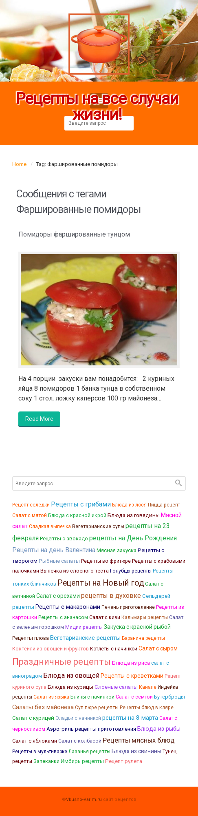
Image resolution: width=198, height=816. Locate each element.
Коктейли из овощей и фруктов (50, 649)
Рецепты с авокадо (64, 538)
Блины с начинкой (92, 697)
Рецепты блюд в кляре (147, 707)
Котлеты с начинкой (113, 649)
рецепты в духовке (111, 595)
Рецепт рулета (123, 761)
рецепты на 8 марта (130, 717)
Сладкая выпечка (50, 526)
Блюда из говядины (134, 515)
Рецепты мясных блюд (139, 740)
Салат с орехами (58, 596)
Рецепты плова (30, 638)
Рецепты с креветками (132, 675)
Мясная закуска (116, 550)
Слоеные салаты (116, 686)
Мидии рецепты (84, 627)
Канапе (147, 687)
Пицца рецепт (164, 505)
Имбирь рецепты (82, 761)
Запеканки (46, 761)
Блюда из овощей (71, 675)
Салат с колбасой (79, 741)
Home (19, 164)
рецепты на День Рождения (133, 538)
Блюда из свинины (136, 751)
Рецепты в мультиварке (39, 751)
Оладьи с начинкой (78, 718)
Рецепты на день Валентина (53, 550)
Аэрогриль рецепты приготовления (91, 729)
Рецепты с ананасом (63, 617)
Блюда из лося (129, 505)
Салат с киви (104, 617)
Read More (39, 419)
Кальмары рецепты (144, 617)
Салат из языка (51, 697)
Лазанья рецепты (89, 751)
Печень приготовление (128, 607)
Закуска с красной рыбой (137, 627)
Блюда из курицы (70, 686)
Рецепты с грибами (81, 504)
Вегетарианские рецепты (85, 637)
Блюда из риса (131, 663)
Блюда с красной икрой (77, 515)
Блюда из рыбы (158, 728)
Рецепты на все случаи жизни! (96, 107)
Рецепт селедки (31, 505)
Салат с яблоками (34, 741)
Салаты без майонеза (43, 707)
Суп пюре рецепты (97, 707)
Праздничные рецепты (61, 662)
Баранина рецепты (143, 638)
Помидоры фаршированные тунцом (74, 234)
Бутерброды (169, 697)
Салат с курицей (33, 717)
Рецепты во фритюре (106, 561)
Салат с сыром (158, 648)
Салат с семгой (134, 697)
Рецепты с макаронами (67, 607)
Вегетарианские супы (98, 526)
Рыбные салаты (59, 560)
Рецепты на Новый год (100, 583)
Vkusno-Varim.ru (84, 799)
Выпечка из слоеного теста (74, 571)
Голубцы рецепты (131, 571)
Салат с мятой (29, 515)
